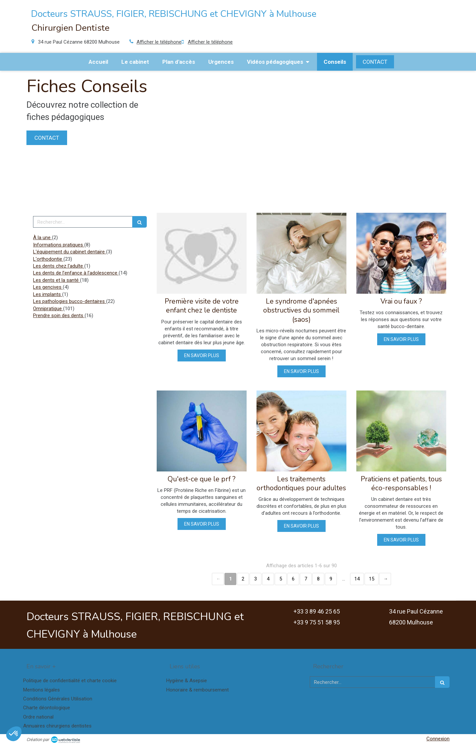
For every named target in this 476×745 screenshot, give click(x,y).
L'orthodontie (48, 259)
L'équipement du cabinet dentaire (69, 252)
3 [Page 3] (255, 579)
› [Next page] (385, 579)
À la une (42, 238)
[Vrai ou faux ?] (401, 253)
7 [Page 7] (305, 579)
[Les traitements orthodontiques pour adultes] (301, 431)
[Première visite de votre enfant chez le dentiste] (202, 253)
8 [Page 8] (318, 579)
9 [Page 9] (331, 579)
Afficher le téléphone (159, 42)
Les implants (47, 294)
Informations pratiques (58, 245)
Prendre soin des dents (59, 315)
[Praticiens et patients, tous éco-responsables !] (401, 431)
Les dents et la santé (56, 280)
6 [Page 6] (293, 579)
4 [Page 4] (268, 579)
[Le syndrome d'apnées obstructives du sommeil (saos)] (301, 253)
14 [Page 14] (357, 579)
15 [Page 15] (371, 579)
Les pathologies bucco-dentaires (69, 301)
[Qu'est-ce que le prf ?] (202, 431)
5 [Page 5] (280, 579)
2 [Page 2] (243, 579)
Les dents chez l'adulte (58, 266)
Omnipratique (48, 309)
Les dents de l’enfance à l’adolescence (76, 273)
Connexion (438, 739)
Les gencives (48, 287)
